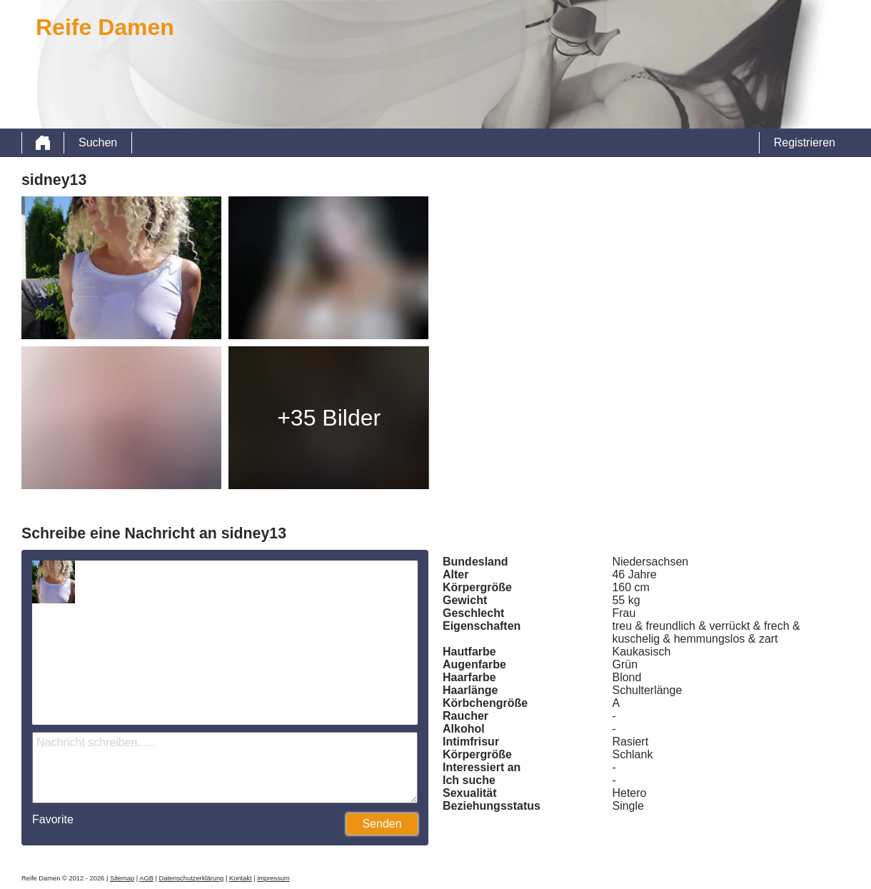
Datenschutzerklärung (191, 878)
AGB (146, 878)
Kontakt (240, 878)
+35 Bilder (329, 418)
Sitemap (122, 878)
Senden (381, 824)
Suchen (98, 142)
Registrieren (804, 142)
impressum (273, 878)
